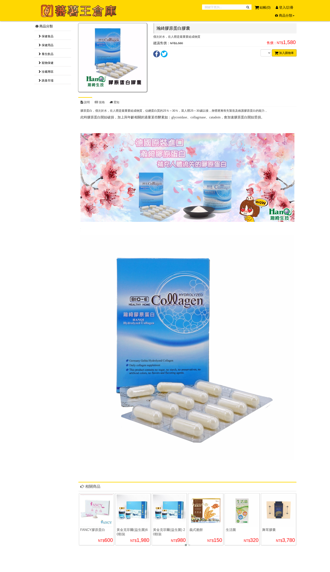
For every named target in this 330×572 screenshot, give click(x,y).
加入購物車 (284, 53)
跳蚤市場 (46, 80)
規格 (100, 102)
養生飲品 (46, 54)
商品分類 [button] (284, 15)
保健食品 (46, 36)
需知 (114, 102)
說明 (85, 102)
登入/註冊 (284, 7)
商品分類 (44, 26)
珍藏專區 (46, 71)
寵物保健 (46, 62)
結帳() (263, 7)
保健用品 (46, 45)
